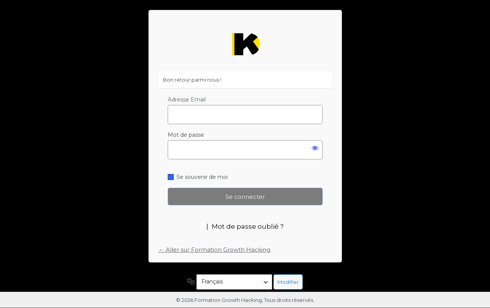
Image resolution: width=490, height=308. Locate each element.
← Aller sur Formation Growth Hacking (214, 249)
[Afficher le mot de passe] (315, 148)
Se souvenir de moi (202, 177)
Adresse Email (187, 99)
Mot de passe (186, 134)
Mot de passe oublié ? (248, 226)
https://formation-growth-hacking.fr (245, 44)
